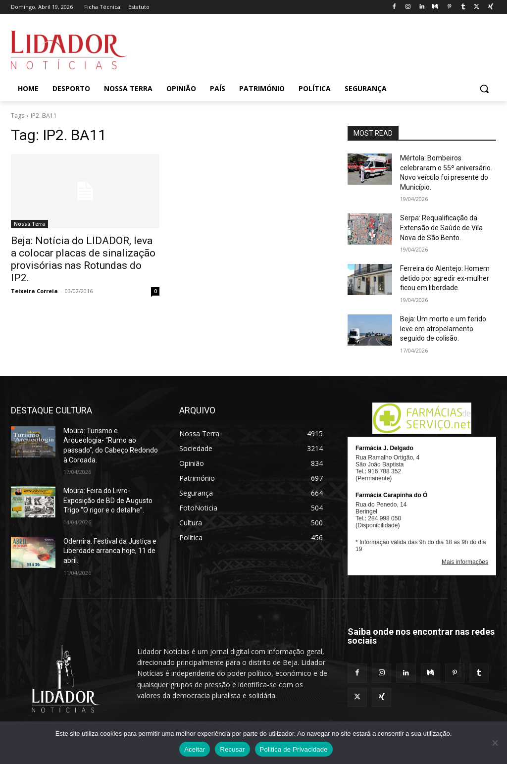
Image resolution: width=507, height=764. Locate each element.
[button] (484, 89)
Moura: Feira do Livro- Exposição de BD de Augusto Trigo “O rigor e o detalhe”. (107, 500)
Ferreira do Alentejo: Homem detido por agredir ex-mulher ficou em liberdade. (445, 278)
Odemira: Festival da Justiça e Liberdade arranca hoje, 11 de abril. (109, 550)
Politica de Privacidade (294, 749)
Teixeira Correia (34, 291)
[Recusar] (495, 743)
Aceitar (194, 749)
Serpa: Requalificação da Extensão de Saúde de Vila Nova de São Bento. (441, 227)
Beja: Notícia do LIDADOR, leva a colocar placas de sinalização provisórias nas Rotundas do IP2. (83, 259)
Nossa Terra (29, 223)
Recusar (232, 749)
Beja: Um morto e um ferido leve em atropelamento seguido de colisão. (443, 328)
